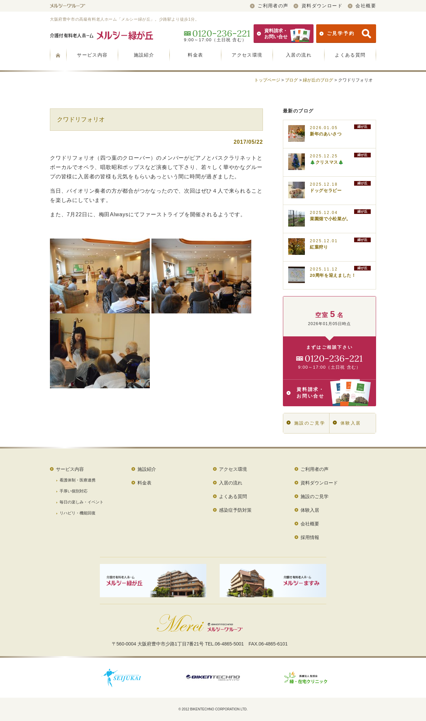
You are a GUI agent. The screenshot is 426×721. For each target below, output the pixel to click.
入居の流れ (299, 55)
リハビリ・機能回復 (78, 513)
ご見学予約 (345, 33)
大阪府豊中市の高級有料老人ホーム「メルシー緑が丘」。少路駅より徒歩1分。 (124, 19)
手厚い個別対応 (74, 491)
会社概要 (362, 5)
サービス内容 (92, 55)
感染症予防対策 (235, 510)
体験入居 (347, 423)
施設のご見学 (306, 423)
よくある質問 (350, 55)
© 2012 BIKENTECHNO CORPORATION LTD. (213, 709)
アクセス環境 (247, 55)
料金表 (195, 55)
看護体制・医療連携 (78, 480)
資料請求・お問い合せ (283, 33)
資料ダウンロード (318, 5)
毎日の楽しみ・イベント (82, 502)
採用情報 (310, 537)
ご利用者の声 (269, 5)
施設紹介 (144, 55)
